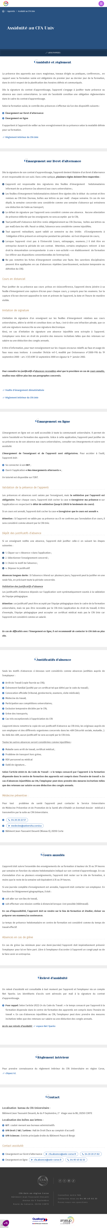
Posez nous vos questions (73, 1202)
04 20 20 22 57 (18, 820)
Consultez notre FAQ (69, 1195)
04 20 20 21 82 (92, 1154)
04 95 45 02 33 (77, 1159)
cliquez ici (10, 1073)
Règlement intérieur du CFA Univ (21, 137)
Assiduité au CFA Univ (26, 11)
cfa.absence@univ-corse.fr (62, 1154)
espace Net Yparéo (45, 1026)
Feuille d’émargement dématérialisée (24, 390)
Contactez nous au (78, 1199)
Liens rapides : (54, 53)
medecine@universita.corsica (26, 825)
